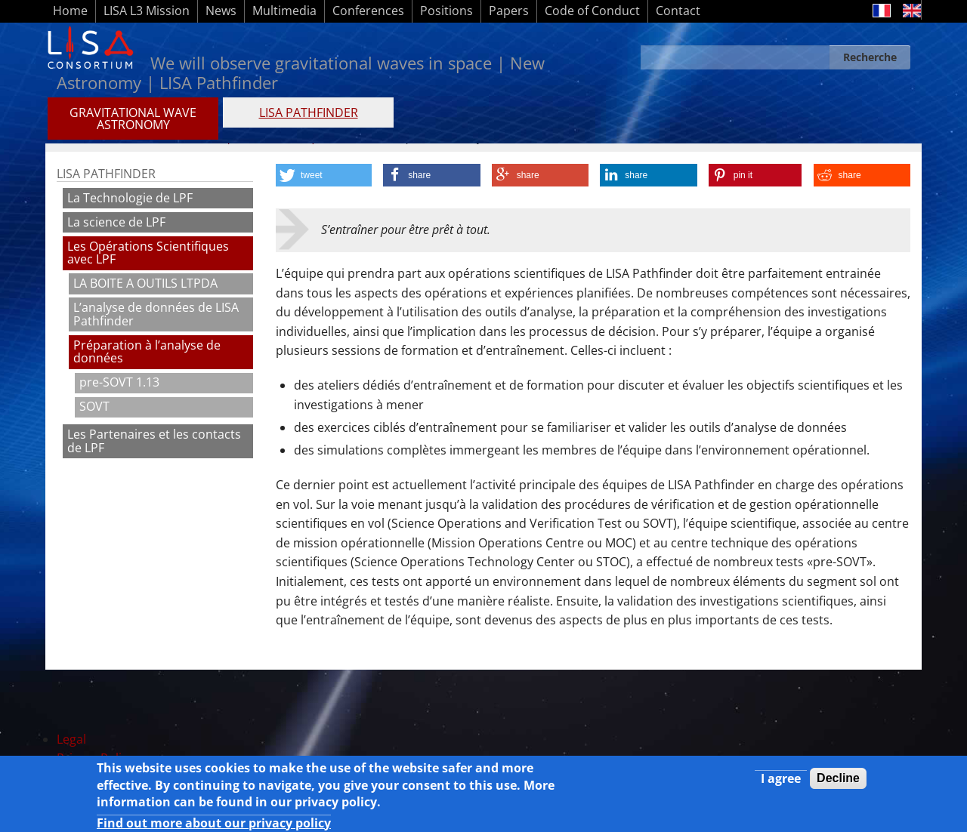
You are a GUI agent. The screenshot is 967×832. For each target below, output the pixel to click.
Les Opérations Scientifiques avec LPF (148, 253)
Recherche (870, 57)
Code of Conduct (592, 10)
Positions (446, 10)
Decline (838, 782)
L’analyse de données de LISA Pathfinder (156, 314)
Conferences (368, 10)
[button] (324, 175)
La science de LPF (116, 222)
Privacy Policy (95, 758)
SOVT (94, 406)
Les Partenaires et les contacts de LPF (154, 441)
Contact (678, 10)
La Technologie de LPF (130, 198)
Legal (71, 739)
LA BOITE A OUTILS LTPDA (145, 283)
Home (70, 10)
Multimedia (284, 10)
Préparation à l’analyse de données (147, 352)
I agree (781, 783)
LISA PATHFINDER (308, 112)
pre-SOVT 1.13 (119, 382)
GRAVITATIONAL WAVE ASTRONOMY (133, 118)
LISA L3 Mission (146, 10)
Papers (509, 10)
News (220, 10)
